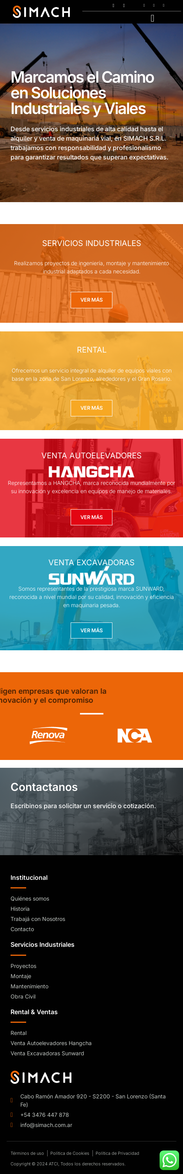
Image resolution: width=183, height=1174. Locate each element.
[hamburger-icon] (152, 18)
